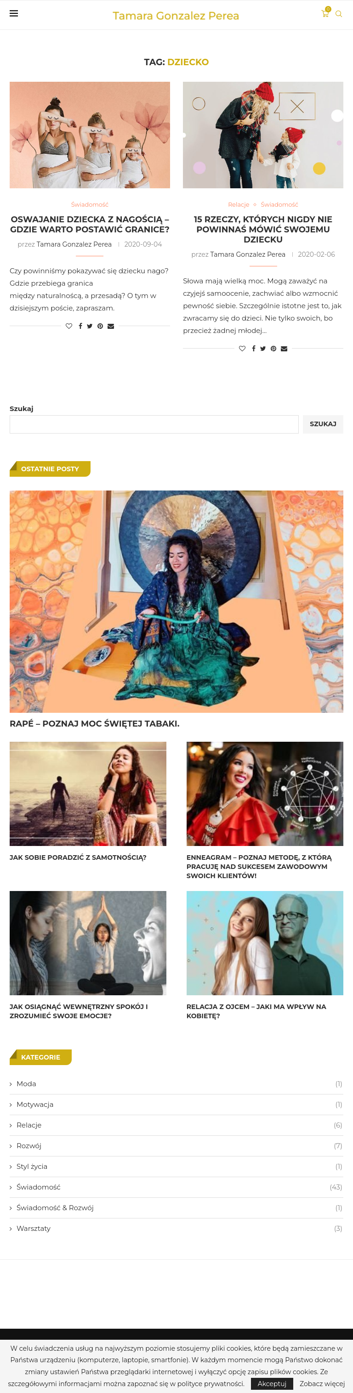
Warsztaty (179, 1228)
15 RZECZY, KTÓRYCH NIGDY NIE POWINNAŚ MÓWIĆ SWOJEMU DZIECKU (263, 229)
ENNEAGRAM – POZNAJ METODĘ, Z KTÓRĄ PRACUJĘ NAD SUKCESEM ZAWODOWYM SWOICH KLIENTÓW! (259, 867)
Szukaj (22, 408)
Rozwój (179, 1145)
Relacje (179, 1124)
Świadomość (179, 1186)
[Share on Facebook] (80, 326)
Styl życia (179, 1166)
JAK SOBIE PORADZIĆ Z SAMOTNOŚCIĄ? (78, 858)
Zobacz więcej (322, 1384)
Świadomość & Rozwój (179, 1207)
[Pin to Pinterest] (100, 326)
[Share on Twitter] (90, 326)
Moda (179, 1083)
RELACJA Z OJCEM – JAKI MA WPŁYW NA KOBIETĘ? (256, 1011)
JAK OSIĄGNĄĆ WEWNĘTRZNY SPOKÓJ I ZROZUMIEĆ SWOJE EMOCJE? (78, 1011)
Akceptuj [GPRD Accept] (272, 1384)
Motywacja (179, 1104)
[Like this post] (69, 326)
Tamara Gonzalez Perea (74, 244)
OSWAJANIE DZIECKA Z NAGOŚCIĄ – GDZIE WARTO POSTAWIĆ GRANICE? (90, 224)
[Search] (338, 13)
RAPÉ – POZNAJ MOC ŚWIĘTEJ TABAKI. (95, 724)
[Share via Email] (111, 326)
